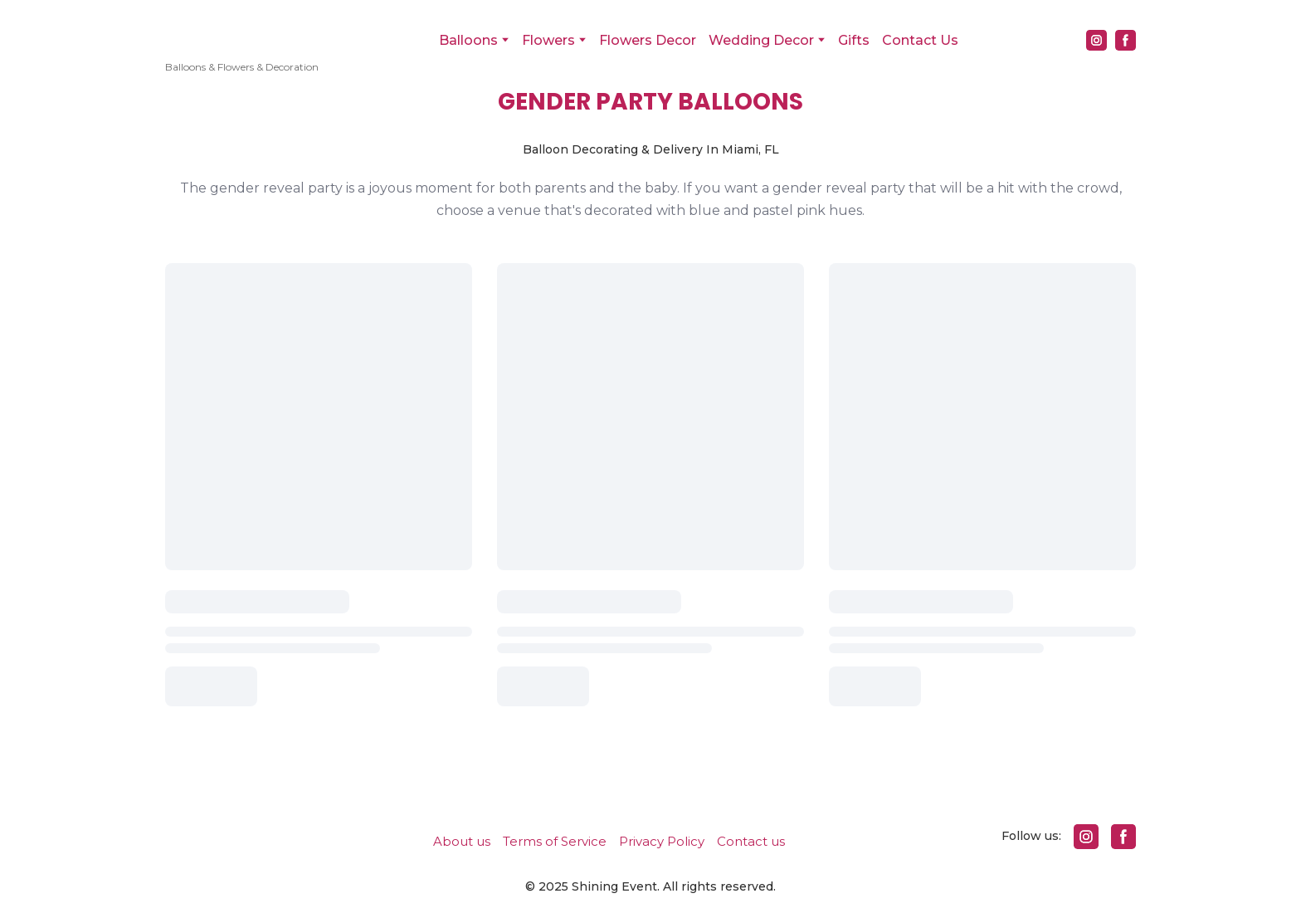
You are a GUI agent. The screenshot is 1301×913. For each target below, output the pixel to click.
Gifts (854, 40)
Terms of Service (555, 841)
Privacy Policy (661, 841)
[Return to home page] (242, 29)
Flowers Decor (647, 40)
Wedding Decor (761, 40)
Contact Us (920, 40)
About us (461, 841)
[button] (1096, 40)
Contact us (751, 841)
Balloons (468, 40)
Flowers (548, 40)
